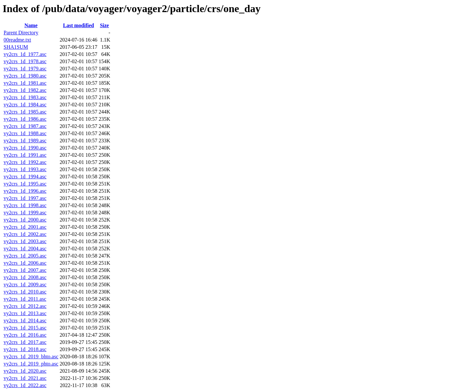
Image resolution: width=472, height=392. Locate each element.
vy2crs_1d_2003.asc (25, 241)
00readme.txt (17, 40)
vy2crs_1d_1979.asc (25, 68)
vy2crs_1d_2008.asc (25, 277)
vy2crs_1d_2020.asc (25, 371)
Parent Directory (21, 32)
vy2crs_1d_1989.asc (25, 140)
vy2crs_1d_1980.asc (25, 76)
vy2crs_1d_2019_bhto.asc (31, 356)
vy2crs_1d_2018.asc (25, 349)
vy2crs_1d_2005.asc (25, 255)
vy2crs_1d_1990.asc (25, 148)
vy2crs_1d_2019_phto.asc (31, 363)
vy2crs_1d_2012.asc (25, 306)
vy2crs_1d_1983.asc (25, 97)
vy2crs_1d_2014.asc (25, 320)
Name (31, 25)
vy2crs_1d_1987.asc (25, 126)
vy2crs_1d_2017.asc (25, 342)
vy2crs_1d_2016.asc (25, 335)
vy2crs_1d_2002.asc (25, 234)
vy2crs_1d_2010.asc (25, 291)
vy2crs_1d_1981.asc (25, 83)
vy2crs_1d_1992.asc (25, 162)
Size (104, 25)
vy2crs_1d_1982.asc (25, 90)
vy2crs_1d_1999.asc (25, 212)
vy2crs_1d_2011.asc (25, 299)
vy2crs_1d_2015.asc (25, 327)
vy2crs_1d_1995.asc (25, 184)
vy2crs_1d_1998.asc (25, 205)
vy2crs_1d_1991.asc (25, 155)
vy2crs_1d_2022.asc (25, 385)
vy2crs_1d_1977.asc (25, 54)
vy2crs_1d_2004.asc (25, 248)
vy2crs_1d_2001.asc (25, 227)
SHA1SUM (16, 47)
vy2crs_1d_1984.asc (25, 104)
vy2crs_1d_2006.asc (25, 263)
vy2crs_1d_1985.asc (25, 112)
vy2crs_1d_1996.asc (25, 191)
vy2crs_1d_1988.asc (25, 133)
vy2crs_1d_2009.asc (25, 284)
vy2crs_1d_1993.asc (25, 169)
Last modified (78, 25)
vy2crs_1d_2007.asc (25, 270)
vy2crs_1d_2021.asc (25, 378)
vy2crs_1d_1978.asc (25, 61)
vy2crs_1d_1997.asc (25, 198)
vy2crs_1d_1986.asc (25, 119)
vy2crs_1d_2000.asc (25, 220)
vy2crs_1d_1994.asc (25, 176)
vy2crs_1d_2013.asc (25, 313)
